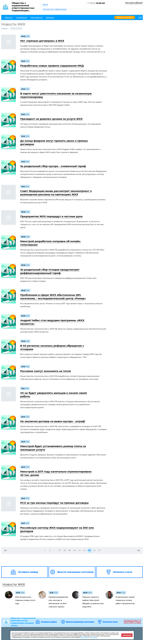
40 (74, 550)
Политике (84, 637)
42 (84, 550)
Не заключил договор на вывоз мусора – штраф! (52, 421)
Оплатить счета (110, 622)
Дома (45, 4)
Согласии (93, 637)
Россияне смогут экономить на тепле (45, 371)
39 (69, 550)
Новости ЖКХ (13, 584)
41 (79, 550)
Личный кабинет (134, 3)
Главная (4, 28)
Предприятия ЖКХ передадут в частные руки (51, 216)
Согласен (127, 635)
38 (64, 550)
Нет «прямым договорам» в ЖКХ (42, 40)
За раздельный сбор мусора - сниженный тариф (53, 166)
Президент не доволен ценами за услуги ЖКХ (51, 118)
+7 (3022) (96, 3)
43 (89, 550)
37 (59, 550)
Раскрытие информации (55, 9)
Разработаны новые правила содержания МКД (52, 65)
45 (99, 550)
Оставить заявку (49, 622)
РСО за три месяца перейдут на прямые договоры (54, 502)
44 (94, 550)
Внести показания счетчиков (80, 622)
